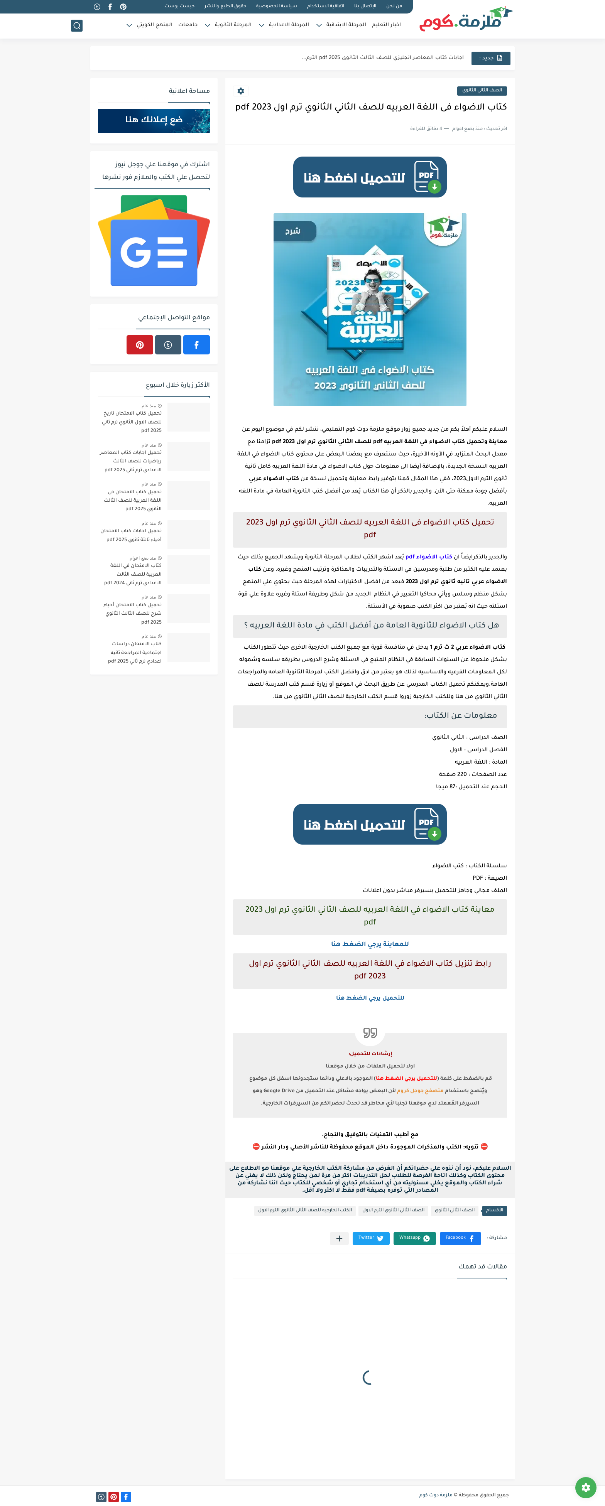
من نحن (394, 6)
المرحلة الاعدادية (289, 25)
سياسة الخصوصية (276, 6)
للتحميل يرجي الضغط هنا (370, 999)
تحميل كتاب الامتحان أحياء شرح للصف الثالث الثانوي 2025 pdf (132, 614)
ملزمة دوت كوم (436, 1495)
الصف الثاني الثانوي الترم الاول (393, 1210)
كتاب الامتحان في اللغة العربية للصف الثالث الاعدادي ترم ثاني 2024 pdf (133, 574)
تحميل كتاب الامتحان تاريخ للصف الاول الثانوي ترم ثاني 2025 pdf (132, 422)
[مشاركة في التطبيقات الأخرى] (339, 1238)
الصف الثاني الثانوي (482, 90)
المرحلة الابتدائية (346, 25)
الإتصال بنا (365, 6)
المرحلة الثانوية (233, 25)
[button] (460, 1238)
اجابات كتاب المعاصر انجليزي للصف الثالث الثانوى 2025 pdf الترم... (383, 58)
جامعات (188, 25)
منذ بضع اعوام (143, 558)
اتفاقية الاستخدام (325, 6)
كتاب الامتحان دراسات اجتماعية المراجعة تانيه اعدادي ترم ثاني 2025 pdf (135, 653)
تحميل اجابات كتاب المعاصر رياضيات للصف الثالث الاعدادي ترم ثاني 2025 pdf (131, 461)
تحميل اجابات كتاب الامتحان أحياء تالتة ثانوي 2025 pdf (131, 536)
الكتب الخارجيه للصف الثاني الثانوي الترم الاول (305, 1210)
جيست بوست (179, 6)
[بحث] (77, 26)
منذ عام (149, 405)
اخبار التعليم (386, 25)
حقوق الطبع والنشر (225, 6)
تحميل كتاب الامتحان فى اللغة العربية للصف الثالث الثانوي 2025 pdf (133, 501)
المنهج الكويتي (154, 25)
